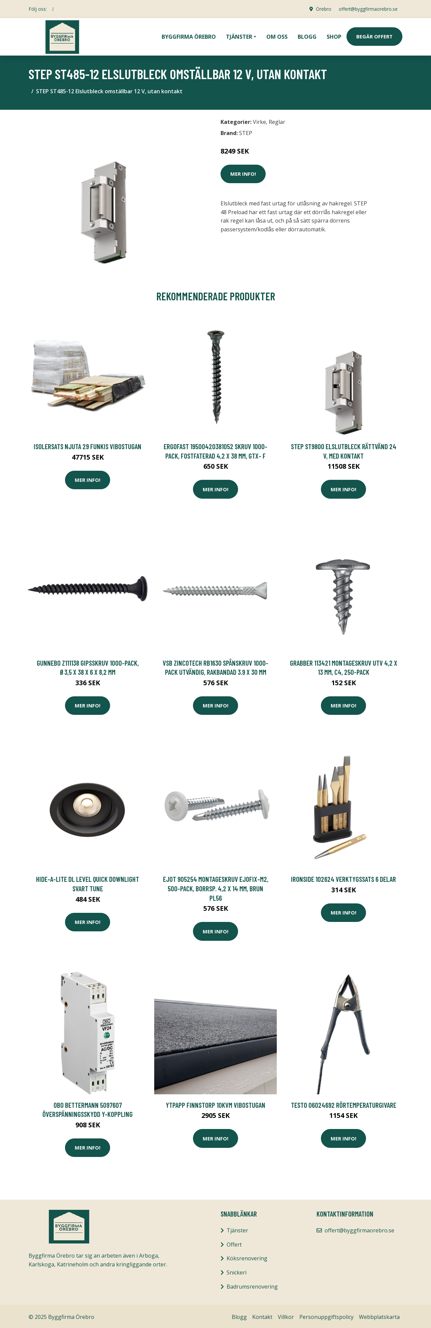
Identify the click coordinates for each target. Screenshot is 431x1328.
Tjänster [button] (239, 35)
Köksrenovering (247, 1256)
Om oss (277, 35)
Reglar (277, 120)
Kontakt (262, 1315)
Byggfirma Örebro (189, 35)
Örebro (322, 9)
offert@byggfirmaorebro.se (367, 9)
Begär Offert (374, 35)
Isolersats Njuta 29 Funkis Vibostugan (87, 444)
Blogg (307, 35)
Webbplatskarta (379, 1315)
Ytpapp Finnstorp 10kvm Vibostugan (215, 1103)
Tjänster (237, 1228)
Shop (334, 35)
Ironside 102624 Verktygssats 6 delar (343, 877)
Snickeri (236, 1270)
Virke (259, 120)
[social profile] (53, 9)
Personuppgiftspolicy (326, 1315)
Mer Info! (243, 172)
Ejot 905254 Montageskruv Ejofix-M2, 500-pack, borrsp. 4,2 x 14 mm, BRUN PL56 (215, 886)
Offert (234, 1243)
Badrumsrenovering (252, 1285)
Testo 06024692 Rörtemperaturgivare (343, 1103)
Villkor (286, 1315)
